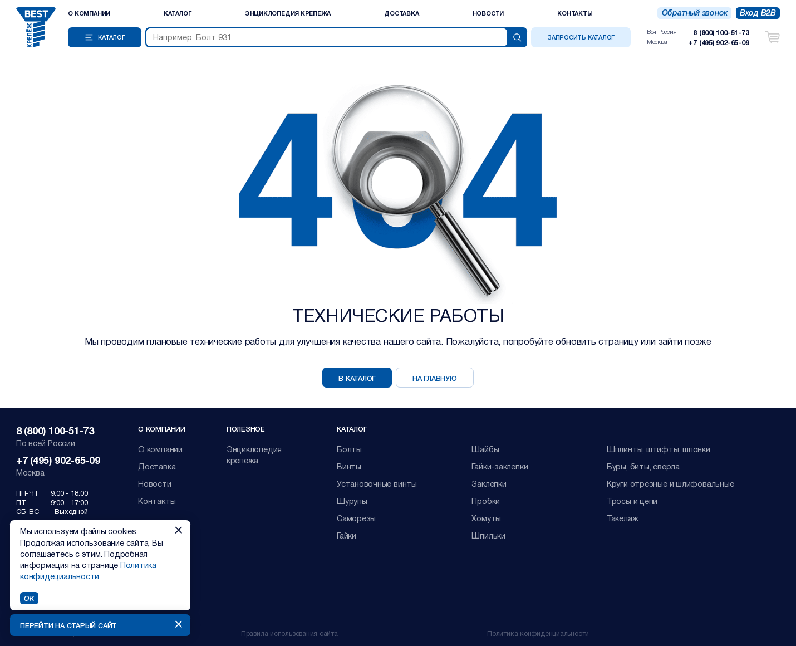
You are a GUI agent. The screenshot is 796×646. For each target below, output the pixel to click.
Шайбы (485, 449)
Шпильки (488, 535)
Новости (488, 13)
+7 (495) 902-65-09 (718, 42)
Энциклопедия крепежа (288, 13)
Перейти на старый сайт (68, 625)
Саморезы (356, 518)
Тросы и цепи (632, 501)
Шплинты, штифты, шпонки (658, 449)
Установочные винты (377, 483)
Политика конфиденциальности (538, 633)
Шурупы (352, 501)
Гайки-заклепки (499, 466)
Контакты (574, 13)
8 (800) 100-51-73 (721, 32)
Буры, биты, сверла (643, 466)
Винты (349, 466)
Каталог (177, 13)
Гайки (346, 535)
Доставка (401, 13)
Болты (349, 449)
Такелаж (622, 518)
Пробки (485, 501)
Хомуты (486, 518)
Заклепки (488, 483)
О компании (89, 13)
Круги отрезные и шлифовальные (670, 483)
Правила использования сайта (289, 633)
